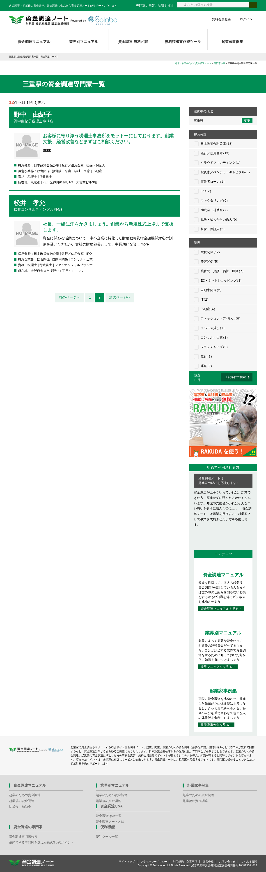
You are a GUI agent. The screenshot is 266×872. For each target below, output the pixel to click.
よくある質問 (249, 861)
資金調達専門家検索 (23, 836)
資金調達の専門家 (28, 827)
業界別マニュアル (83, 42)
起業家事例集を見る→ (216, 725)
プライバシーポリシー (153, 861)
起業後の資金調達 (21, 801)
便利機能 (107, 827)
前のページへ (69, 297)
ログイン (246, 19)
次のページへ (120, 297)
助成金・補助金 (20, 807)
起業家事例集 (232, 42)
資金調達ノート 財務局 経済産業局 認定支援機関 (63, 20)
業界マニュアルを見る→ (218, 667)
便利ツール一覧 (107, 836)
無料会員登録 (221, 19)
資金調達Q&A (111, 806)
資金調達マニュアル (34, 42)
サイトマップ (127, 861)
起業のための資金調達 (25, 795)
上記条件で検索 (235, 377)
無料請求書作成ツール (183, 42)
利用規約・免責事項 (185, 861)
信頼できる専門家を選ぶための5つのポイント (41, 842)
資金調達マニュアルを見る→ (221, 608)
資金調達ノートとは (110, 821)
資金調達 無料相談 (133, 42)
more (47, 150)
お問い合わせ (227, 861)
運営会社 (208, 861)
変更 (247, 120)
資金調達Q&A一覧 (109, 816)
